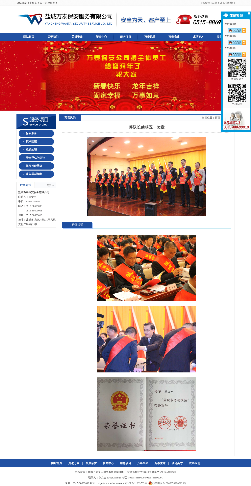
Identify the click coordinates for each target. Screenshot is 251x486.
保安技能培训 (31, 165)
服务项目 (125, 36)
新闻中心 (101, 36)
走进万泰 (73, 463)
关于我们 (53, 36)
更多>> (51, 185)
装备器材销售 (31, 174)
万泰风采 (149, 36)
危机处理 (28, 149)
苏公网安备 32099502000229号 (167, 483)
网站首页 (28, 36)
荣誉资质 (77, 36)
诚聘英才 (217, 2)
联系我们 (229, 2)
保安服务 (28, 133)
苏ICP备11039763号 (136, 483)
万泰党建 (174, 36)
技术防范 (28, 141)
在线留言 (205, 2)
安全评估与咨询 (32, 157)
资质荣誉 (91, 463)
